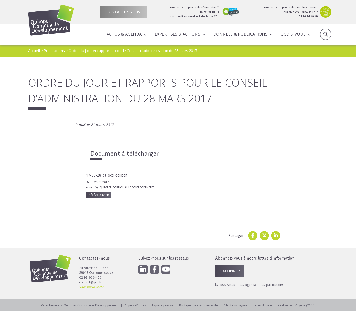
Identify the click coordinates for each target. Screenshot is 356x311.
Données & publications (240, 34)
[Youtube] (165, 269)
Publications (54, 50)
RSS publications (271, 284)
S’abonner (230, 271)
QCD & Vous (293, 34)
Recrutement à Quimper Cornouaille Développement (80, 305)
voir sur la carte (91, 287)
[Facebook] (154, 269)
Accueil (34, 50)
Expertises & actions (177, 34)
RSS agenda (247, 284)
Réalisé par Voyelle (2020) (297, 305)
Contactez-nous (123, 11)
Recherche (325, 34)
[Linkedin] (143, 269)
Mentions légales (236, 305)
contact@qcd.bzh (92, 282)
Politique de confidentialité (198, 305)
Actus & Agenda (124, 34)
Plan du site (263, 305)
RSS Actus (227, 284)
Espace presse (162, 305)
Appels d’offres (135, 305)
